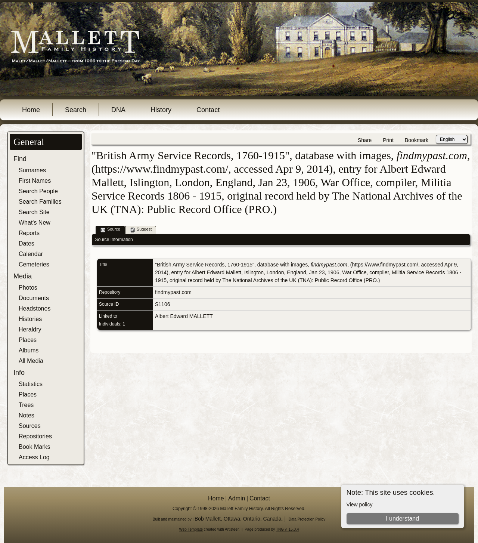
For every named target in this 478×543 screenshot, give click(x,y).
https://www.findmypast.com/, (385, 265)
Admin (236, 498)
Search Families (40, 201)
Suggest (141, 229)
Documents (34, 298)
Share (365, 140)
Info (19, 372)
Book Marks (34, 447)
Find (20, 159)
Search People (38, 191)
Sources (30, 426)
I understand (402, 518)
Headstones (34, 308)
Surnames (32, 170)
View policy (360, 504)
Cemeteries (34, 264)
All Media (31, 361)
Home (31, 110)
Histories (30, 319)
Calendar (31, 254)
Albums (28, 350)
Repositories (35, 436)
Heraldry (30, 329)
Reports (29, 233)
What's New (34, 222)
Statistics (31, 384)
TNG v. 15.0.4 (287, 529)
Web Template (191, 529)
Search (75, 110)
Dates (26, 243)
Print (388, 140)
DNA (118, 110)
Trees (26, 405)
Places (28, 340)
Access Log (34, 457)
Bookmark (416, 140)
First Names (35, 181)
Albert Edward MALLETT (184, 316)
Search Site (34, 212)
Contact (208, 110)
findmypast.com (173, 292)
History (160, 110)
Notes (26, 415)
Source (110, 229)
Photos (28, 287)
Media (22, 276)
